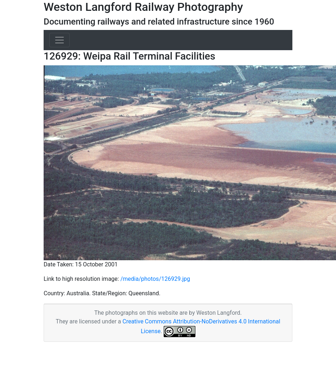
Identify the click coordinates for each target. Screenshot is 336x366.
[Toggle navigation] (59, 40)
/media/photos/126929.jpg (155, 278)
